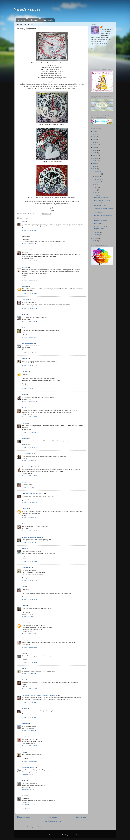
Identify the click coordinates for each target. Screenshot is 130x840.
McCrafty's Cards (27, 453)
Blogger (78, 835)
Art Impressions (99, 203)
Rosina (24, 423)
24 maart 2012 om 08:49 (29, 531)
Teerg (24, 796)
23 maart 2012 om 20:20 (29, 352)
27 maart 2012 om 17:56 (29, 702)
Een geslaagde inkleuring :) (102, 200)
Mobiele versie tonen (52, 821)
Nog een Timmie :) (100, 228)
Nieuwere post (23, 817)
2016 (94, 158)
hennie (24, 737)
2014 (94, 163)
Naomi (24, 548)
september (98, 179)
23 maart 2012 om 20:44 (29, 402)
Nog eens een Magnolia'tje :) (103, 215)
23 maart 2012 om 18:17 (29, 261)
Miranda (24, 708)
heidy (23, 394)
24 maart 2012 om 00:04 (29, 476)
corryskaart (25, 250)
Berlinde (24, 358)
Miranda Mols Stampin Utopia (31, 537)
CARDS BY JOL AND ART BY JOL (33, 493)
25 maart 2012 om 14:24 (29, 662)
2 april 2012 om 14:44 (28, 789)
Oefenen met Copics (100, 205)
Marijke (24, 605)
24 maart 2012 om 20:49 (29, 616)
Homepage (21, 20)
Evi (70, 63)
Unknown (25, 286)
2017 (94, 155)
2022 (94, 142)
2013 (94, 166)
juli (96, 184)
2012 (94, 169)
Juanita (24, 640)
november (98, 174)
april (96, 192)
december (98, 171)
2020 (94, 147)
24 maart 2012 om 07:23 (29, 517)
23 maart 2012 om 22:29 (29, 460)
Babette (24, 408)
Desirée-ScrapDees (28, 767)
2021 (94, 144)
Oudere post (81, 817)
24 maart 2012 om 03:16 (29, 487)
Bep (23, 586)
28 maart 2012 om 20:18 (29, 746)
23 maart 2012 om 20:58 (29, 417)
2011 (94, 238)
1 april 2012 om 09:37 (28, 774)
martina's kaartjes (28, 343)
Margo (104, 27)
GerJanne (25, 371)
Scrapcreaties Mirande (29, 467)
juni (96, 187)
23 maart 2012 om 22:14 (29, 447)
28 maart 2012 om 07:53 (29, 730)
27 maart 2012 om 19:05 (29, 717)
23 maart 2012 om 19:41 (29, 322)
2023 (94, 139)
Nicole (24, 668)
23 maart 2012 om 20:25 (29, 365)
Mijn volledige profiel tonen (99, 43)
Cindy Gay (25, 482)
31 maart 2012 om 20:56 (29, 761)
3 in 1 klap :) (98, 212)
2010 (94, 241)
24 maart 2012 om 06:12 (29, 502)
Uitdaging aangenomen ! (101, 197)
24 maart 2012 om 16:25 (29, 599)
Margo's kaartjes (27, 9)
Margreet (25, 438)
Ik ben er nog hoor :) (100, 226)
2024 (94, 136)
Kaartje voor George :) (101, 220)
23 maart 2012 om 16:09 (29, 230)
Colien (24, 524)
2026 (94, 131)
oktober (97, 176)
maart (97, 195)
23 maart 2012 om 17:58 (29, 244)
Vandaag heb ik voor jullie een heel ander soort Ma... (103, 209)
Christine (25, 328)
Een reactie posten (25, 809)
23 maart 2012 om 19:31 (29, 308)
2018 (94, 153)
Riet (23, 752)
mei (96, 190)
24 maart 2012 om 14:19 (29, 580)
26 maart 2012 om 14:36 (29, 689)
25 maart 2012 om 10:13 (29, 634)
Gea (23, 221)
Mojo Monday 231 (99, 223)
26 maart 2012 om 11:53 (29, 673)
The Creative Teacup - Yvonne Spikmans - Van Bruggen (40, 695)
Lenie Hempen (26, 567)
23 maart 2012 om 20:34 (29, 388)
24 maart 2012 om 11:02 (29, 561)
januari (97, 234)
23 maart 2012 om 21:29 (29, 432)
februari (97, 232)
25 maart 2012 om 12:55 (29, 647)
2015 (94, 161)
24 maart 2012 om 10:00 (29, 542)
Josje (23, 314)
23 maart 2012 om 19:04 (29, 293)
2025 (94, 134)
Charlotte (25, 680)
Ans (23, 653)
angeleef (25, 267)
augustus (98, 182)
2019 (94, 150)
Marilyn (96, 218)
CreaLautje (25, 299)
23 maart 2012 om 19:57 (29, 337)
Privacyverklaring (47, 20)
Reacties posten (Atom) (34, 827)
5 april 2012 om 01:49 (28, 805)
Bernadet (25, 723)
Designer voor (33, 20)
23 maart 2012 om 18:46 (29, 280)
